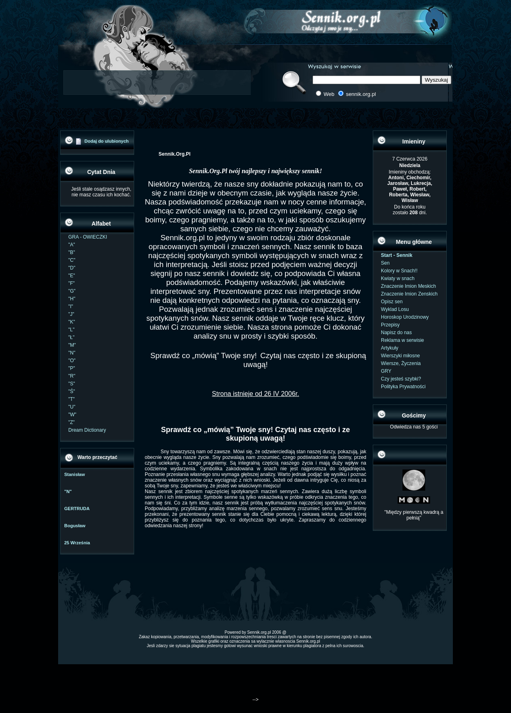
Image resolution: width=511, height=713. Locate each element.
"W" (72, 414)
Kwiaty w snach (398, 278)
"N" (71, 353)
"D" (71, 268)
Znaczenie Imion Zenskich (409, 294)
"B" (71, 252)
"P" (71, 368)
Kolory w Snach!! (399, 271)
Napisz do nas (396, 332)
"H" (71, 299)
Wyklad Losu (395, 309)
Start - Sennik (396, 255)
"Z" (71, 422)
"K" (71, 322)
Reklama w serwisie (402, 340)
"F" (71, 283)
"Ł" (71, 337)
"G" (72, 291)
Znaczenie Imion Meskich (408, 286)
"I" (70, 306)
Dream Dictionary (87, 430)
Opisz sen (391, 301)
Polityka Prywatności (403, 386)
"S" (71, 384)
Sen (385, 263)
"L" (71, 330)
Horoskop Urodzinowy (404, 317)
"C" (71, 260)
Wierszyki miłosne (400, 356)
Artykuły (389, 348)
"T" (71, 399)
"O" (72, 360)
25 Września (77, 542)
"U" (71, 407)
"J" (71, 314)
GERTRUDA (76, 508)
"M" (72, 345)
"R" (71, 376)
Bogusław (74, 525)
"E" (71, 275)
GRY (386, 371)
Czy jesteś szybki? (401, 379)
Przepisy (390, 325)
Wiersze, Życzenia (401, 363)
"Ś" (71, 391)
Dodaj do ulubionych (107, 141)
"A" (71, 245)
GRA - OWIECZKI (87, 237)
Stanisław (74, 474)
